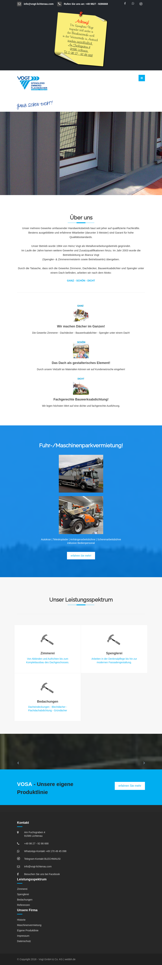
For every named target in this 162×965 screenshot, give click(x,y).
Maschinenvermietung (29, 925)
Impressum (23, 935)
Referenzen (23, 905)
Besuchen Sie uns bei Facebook (42, 874)
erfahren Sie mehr (129, 785)
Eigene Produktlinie (28, 930)
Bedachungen (24, 899)
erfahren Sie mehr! (81, 555)
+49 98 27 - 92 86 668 (36, 843)
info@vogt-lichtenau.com (35, 3)
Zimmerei (22, 889)
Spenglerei (23, 894)
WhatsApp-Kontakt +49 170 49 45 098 (45, 851)
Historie (21, 919)
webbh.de (70, 959)
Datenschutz (24, 941)
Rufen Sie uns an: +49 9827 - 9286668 (82, 3)
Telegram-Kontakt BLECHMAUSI (42, 858)
